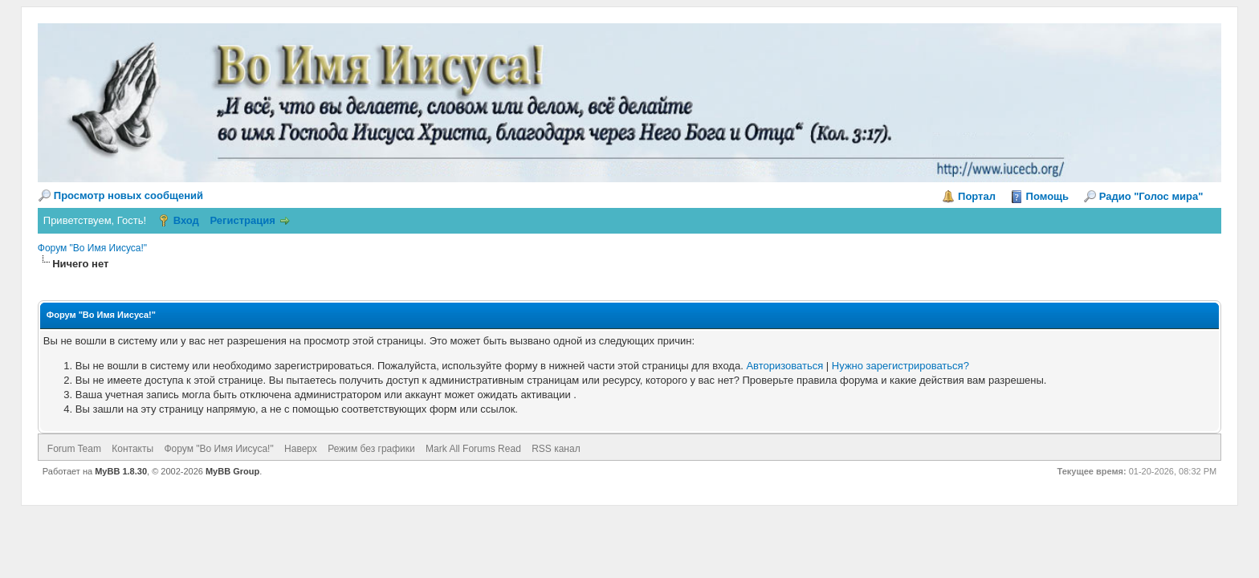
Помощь (1047, 196)
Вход (186, 220)
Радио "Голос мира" (1155, 196)
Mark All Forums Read (473, 448)
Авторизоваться (784, 366)
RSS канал (556, 448)
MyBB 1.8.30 (121, 471)
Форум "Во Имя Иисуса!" (92, 248)
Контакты (132, 448)
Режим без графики (371, 448)
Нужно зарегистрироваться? (900, 366)
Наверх (300, 448)
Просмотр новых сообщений (128, 195)
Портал (977, 196)
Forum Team (74, 448)
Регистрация (242, 220)
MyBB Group (232, 471)
